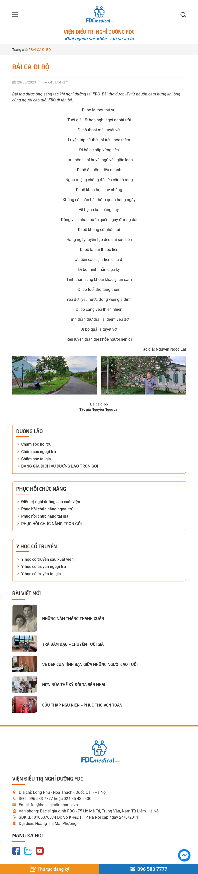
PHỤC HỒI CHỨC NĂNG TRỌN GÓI (51, 523)
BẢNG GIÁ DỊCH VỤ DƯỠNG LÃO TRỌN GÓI (59, 466)
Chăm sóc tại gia (36, 459)
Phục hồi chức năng (41, 488)
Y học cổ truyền (36, 545)
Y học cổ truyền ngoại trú (43, 566)
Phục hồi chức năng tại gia (44, 516)
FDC (52, 100)
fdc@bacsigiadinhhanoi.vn (54, 804)
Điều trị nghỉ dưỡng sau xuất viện (50, 501)
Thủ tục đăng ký (49, 869)
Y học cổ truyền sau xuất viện (47, 559)
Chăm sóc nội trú (36, 444)
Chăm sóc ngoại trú (38, 451)
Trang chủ (20, 50)
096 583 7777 (40, 798)
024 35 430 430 (77, 798)
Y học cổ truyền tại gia (41, 573)
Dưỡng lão (29, 430)
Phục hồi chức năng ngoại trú (47, 509)
